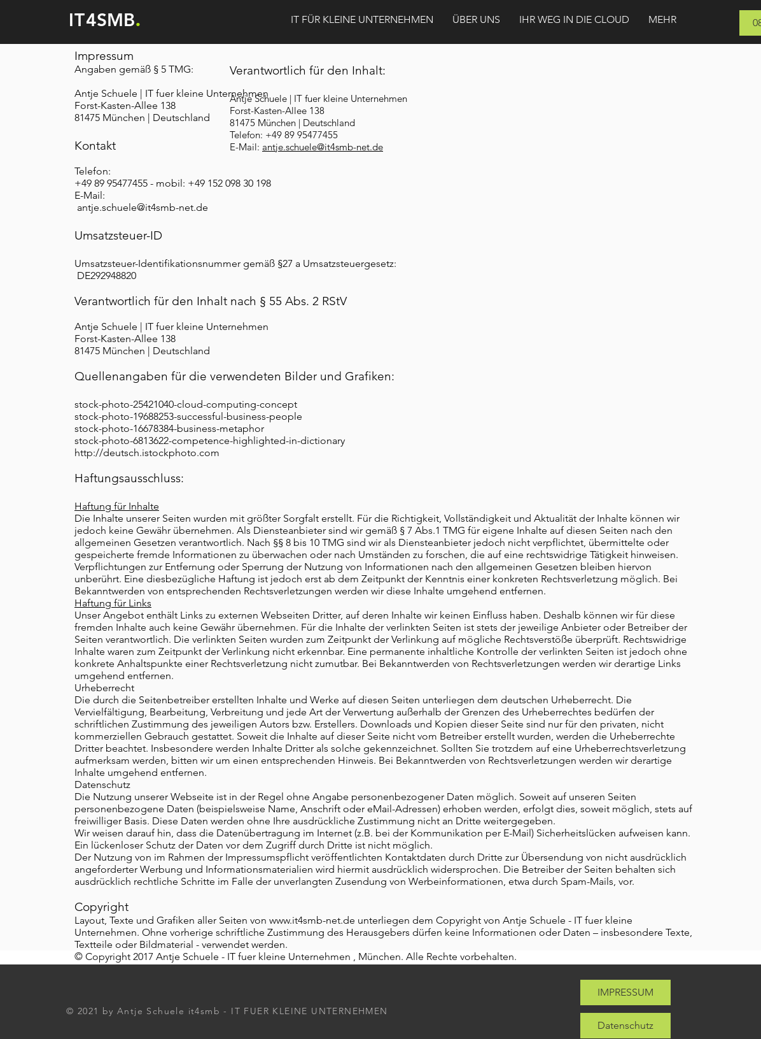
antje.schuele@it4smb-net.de (142, 207)
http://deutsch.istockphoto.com (147, 453)
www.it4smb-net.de (312, 920)
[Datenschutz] (625, 1025)
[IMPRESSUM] (625, 992)
